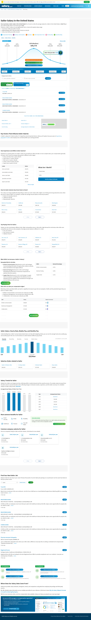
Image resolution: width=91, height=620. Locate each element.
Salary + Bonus (8, 37)
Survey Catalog (38, 6)
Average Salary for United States (28, 126)
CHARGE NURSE (6, 110)
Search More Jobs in (33, 115)
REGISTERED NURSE (7, 98)
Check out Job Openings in (13, 88)
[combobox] (12, 78)
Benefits (13, 37)
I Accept (86, 2)
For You (19, 6)
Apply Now (62, 92)
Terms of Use (70, 616)
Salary (5, 9)
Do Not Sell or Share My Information (81, 616)
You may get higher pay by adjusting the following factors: (12, 69)
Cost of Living (4, 126)
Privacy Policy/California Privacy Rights (58, 616)
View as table (63, 41)
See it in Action (51, 124)
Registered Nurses (5, 550)
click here (18, 386)
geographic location (5, 137)
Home (2, 9)
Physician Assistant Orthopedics (9, 537)
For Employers (28, 6)
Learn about (11, 608)
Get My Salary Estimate (51, 179)
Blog (63, 6)
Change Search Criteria (6, 75)
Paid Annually (7, 41)
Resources (48, 6)
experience (59, 136)
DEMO (67, 6)
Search (48, 78)
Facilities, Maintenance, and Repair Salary (15, 9)
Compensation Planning (77, 6)
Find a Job (56, 6)
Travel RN (4, 91)
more (10, 493)
